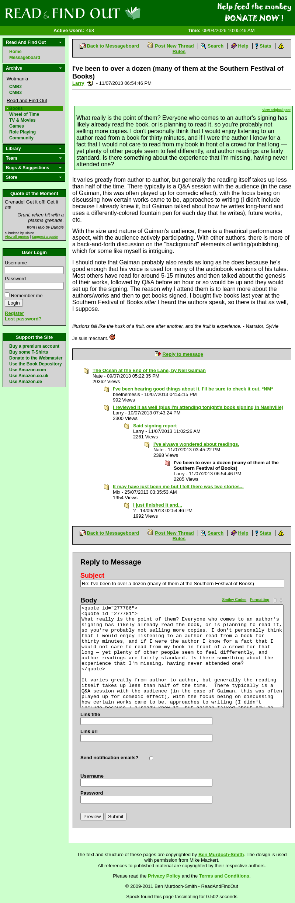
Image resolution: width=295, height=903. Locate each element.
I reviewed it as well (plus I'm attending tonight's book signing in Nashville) (198, 407)
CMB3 (15, 92)
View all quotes (17, 237)
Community (21, 137)
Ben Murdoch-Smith (221, 854)
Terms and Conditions (224, 876)
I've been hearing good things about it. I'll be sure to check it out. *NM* (193, 389)
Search (215, 46)
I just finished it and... (157, 505)
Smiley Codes (234, 600)
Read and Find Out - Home (111, 12)
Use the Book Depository (35, 364)
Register (14, 313)
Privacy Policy (164, 876)
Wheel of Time (24, 114)
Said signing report (155, 425)
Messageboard (24, 57)
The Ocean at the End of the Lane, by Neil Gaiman (149, 370)
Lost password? (23, 319)
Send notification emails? (109, 757)
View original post (276, 110)
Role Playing (22, 132)
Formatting (259, 600)
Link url (89, 731)
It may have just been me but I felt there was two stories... (178, 486)
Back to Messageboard (113, 46)
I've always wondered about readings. (196, 444)
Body (88, 600)
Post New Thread (174, 46)
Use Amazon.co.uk (28, 375)
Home (15, 51)
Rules (179, 51)
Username (16, 262)
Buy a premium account (34, 346)
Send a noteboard (90, 83)
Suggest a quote (45, 237)
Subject (92, 575)
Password (15, 278)
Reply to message (183, 354)
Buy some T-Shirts (28, 352)
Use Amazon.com (27, 369)
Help (243, 46)
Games (16, 126)
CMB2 (15, 86)
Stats (265, 46)
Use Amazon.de (25, 381)
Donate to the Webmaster (35, 358)
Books (16, 108)
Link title (90, 714)
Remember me (27, 295)
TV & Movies (22, 120)
